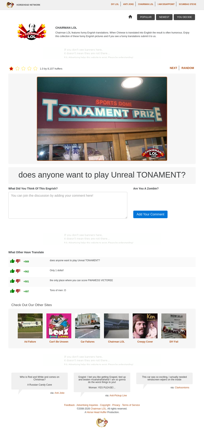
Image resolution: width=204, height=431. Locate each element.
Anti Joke (128, 4)
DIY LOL (115, 4)
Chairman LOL (145, 4)
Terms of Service (131, 405)
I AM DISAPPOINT (166, 4)
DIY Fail (174, 341)
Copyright (105, 405)
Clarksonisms (182, 387)
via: (52, 393)
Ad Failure (30, 341)
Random (187, 68)
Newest (164, 17)
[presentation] (163, 199)
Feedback (69, 405)
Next (173, 68)
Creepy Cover (145, 341)
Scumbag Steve (187, 4)
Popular (146, 17)
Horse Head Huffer (97, 412)
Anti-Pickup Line (118, 395)
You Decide (184, 17)
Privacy (116, 405)
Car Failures (87, 341)
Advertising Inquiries (87, 405)
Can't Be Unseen (58, 341)
